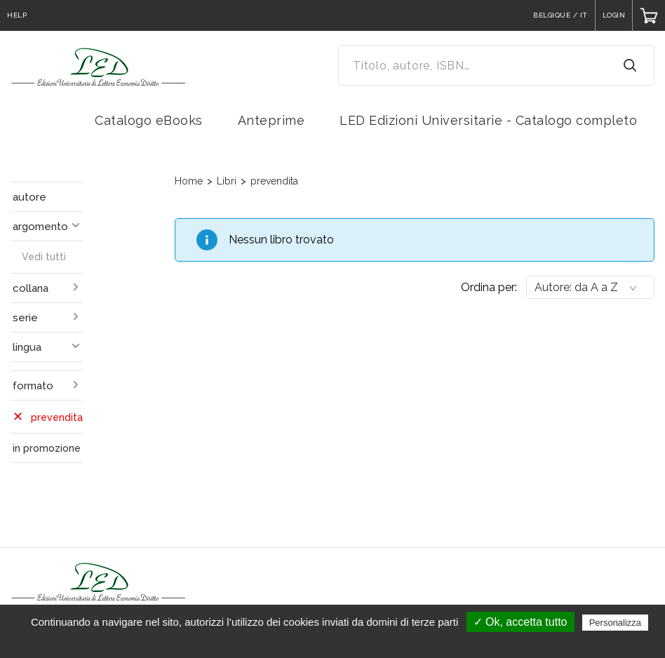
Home (189, 181)
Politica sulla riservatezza (339, 641)
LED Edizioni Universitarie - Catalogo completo (488, 120)
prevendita (274, 181)
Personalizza (615, 622)
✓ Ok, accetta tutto (520, 622)
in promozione (47, 448)
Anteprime (271, 120)
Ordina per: (489, 287)
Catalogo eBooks (149, 120)
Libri (226, 181)
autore (29, 197)
